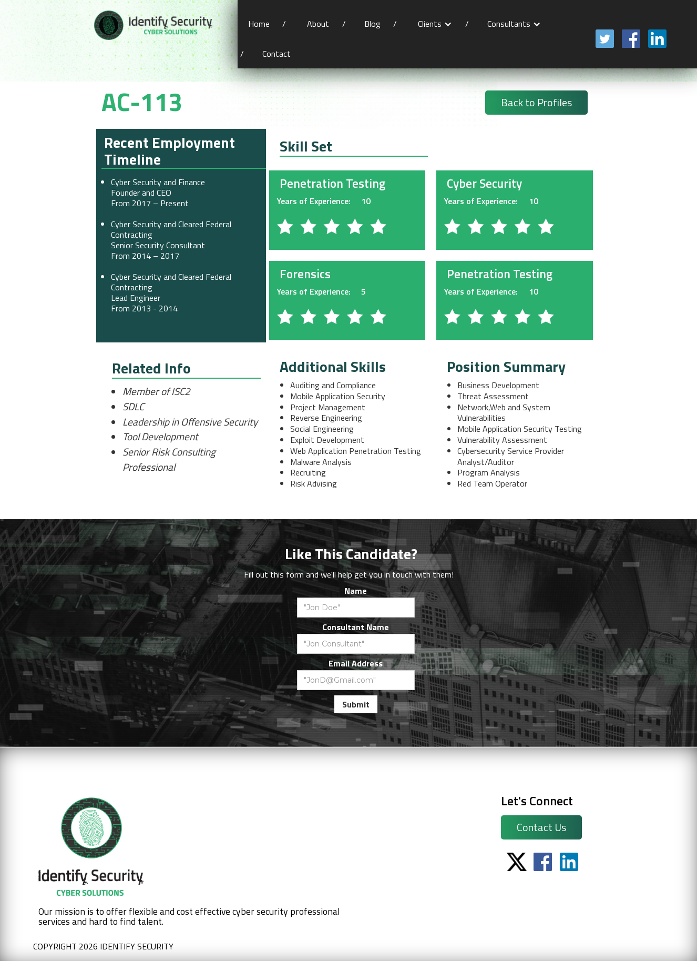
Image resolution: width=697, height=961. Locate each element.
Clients (430, 23)
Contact (277, 53)
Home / (267, 23)
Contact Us (541, 827)
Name (355, 590)
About (318, 23)
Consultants (508, 23)
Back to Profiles (536, 102)
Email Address (356, 663)
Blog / (380, 23)
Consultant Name (355, 627)
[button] (435, 24)
